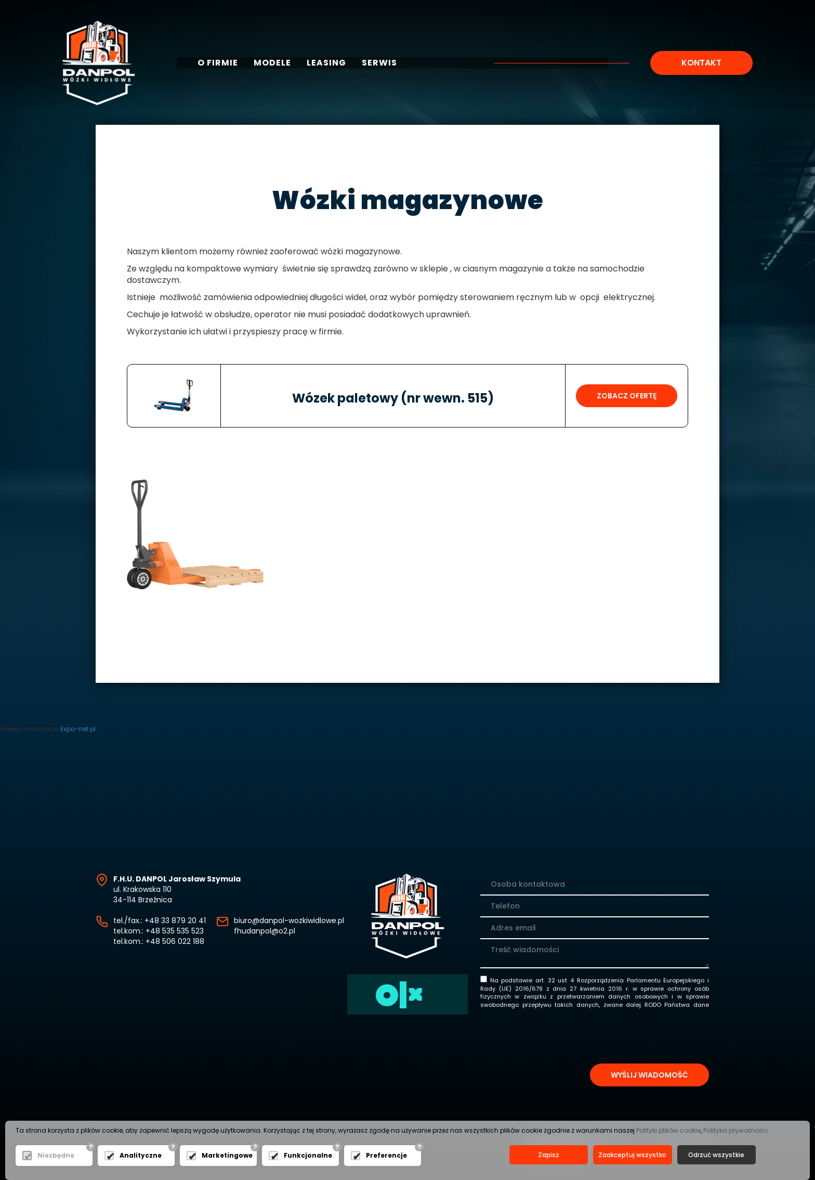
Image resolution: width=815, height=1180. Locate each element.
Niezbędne (55, 1155)
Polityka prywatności (735, 1130)
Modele (272, 63)
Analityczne (141, 1155)
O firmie (218, 63)
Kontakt (701, 63)
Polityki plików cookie (668, 1130)
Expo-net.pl (78, 728)
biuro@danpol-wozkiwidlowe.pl (289, 920)
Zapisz (548, 1154)
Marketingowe (227, 1155)
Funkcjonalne (308, 1155)
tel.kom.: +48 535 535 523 (158, 931)
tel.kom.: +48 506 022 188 (158, 941)
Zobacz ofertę (626, 396)
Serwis (379, 63)
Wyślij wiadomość (649, 1075)
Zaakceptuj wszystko (632, 1154)
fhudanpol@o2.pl (264, 931)
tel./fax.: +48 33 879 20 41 (159, 920)
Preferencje (386, 1155)
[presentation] (630, 1038)
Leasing (326, 63)
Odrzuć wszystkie (716, 1154)
